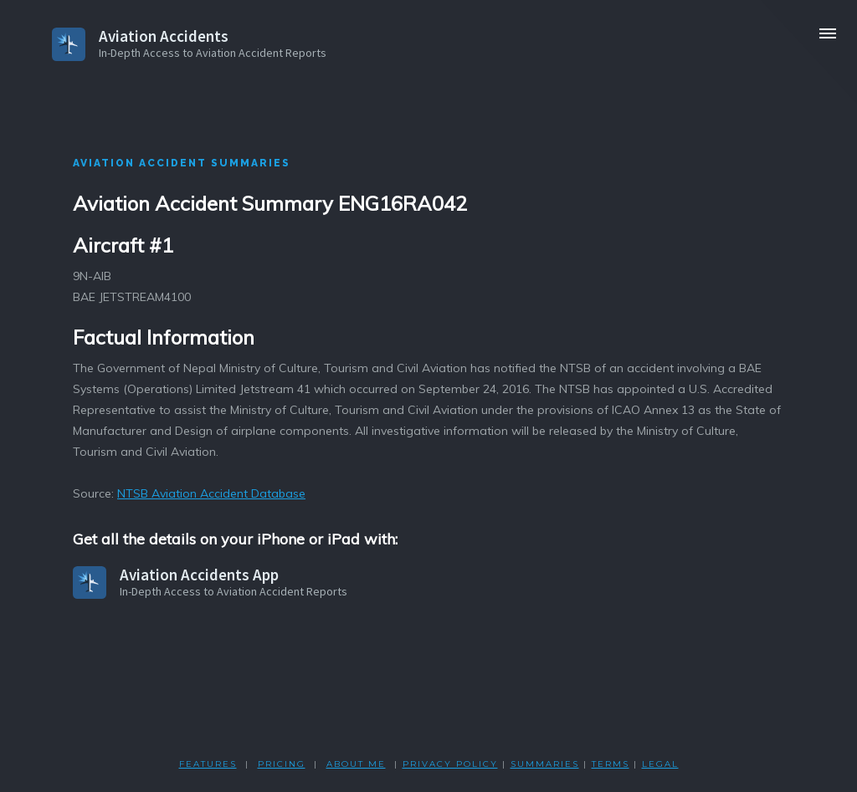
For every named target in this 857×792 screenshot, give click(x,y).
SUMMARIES (545, 764)
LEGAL (660, 764)
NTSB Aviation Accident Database (211, 493)
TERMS (610, 764)
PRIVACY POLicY (450, 764)
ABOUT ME (356, 764)
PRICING (281, 764)
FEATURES (208, 764)
